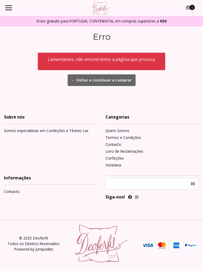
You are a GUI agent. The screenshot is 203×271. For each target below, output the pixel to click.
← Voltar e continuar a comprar (102, 80)
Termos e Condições (123, 137)
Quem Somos (117, 130)
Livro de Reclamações (124, 151)
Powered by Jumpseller (33, 249)
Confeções (114, 158)
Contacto (113, 144)
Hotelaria (113, 165)
